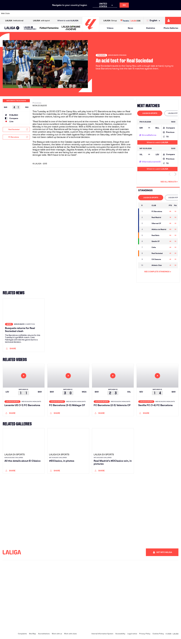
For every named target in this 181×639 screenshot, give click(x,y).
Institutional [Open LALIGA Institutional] (14, 20)
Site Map (32, 634)
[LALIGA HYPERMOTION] (30, 28)
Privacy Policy (144, 634)
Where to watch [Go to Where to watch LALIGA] (67, 20)
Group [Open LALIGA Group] (110, 20)
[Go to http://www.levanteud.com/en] (84, 13)
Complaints (22, 634)
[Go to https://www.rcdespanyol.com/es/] (110, 13)
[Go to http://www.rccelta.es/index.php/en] (101, 13)
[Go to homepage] (90, 31)
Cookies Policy (158, 634)
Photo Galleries (171, 28)
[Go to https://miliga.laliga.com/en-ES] (173, 20)
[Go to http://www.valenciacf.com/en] (169, 13)
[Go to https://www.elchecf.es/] (50, 13)
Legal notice (132, 634)
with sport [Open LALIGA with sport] (41, 20)
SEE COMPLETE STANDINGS (157, 271)
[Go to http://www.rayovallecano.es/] (93, 13)
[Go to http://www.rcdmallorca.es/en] (118, 13)
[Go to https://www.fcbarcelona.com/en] (59, 13)
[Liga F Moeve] (49, 28)
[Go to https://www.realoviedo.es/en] (144, 13)
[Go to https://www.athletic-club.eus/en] (16, 13)
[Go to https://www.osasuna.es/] (33, 13)
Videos (110, 28)
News (130, 28)
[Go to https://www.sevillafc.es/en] (161, 13)
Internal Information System (102, 634)
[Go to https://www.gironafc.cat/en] (76, 13)
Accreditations (44, 634)
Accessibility (120, 634)
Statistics (150, 28)
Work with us (57, 634)
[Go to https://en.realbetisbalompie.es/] (127, 13)
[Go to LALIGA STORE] (130, 20)
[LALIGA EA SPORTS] (12, 28)
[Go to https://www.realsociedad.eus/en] (152, 13)
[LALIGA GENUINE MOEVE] (71, 28)
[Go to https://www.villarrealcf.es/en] (178, 13)
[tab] (149, 113)
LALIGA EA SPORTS (149, 113)
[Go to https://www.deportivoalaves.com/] (42, 13)
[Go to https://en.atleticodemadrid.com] (25, 13)
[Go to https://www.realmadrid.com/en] (135, 13)
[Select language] (154, 20)
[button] (12, 28)
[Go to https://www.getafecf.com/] (67, 13)
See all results (169, 182)
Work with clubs (70, 634)
